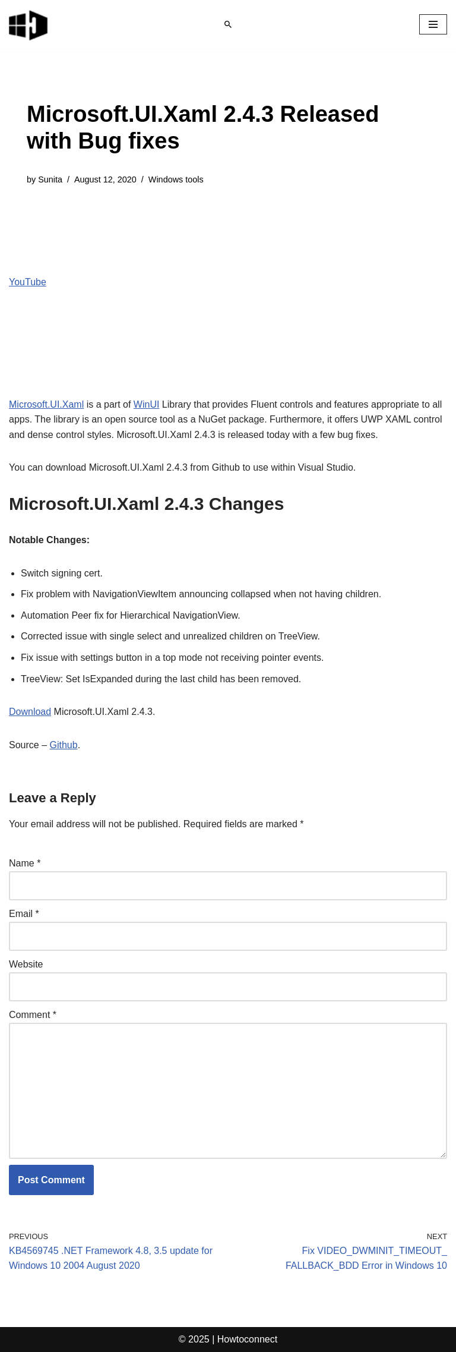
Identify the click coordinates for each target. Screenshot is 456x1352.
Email (24, 914)
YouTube (27, 282)
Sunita (50, 179)
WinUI (147, 404)
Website (26, 964)
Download (30, 712)
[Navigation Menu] (433, 24)
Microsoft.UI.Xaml (46, 404)
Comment (32, 1015)
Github (63, 745)
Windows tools (176, 179)
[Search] (228, 24)
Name (24, 863)
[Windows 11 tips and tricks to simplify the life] (29, 24)
